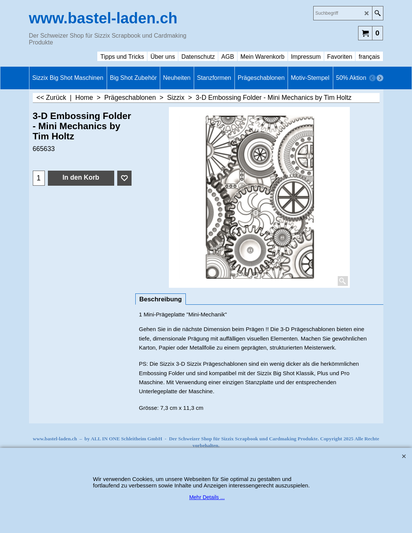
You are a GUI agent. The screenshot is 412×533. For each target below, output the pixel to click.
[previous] (372, 78)
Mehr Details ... (207, 497)
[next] (380, 78)
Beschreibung (160, 299)
